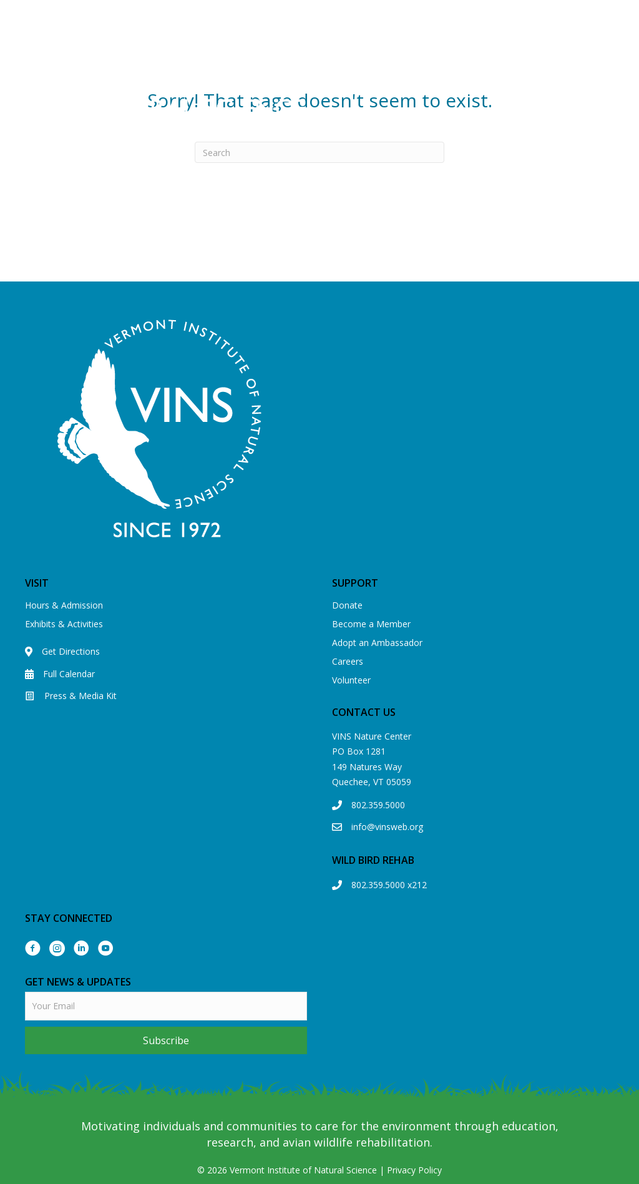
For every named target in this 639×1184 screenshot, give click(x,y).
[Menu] (473, 88)
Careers (347, 661)
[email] (166, 1006)
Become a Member (371, 624)
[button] (166, 1040)
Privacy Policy (414, 1170)
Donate (347, 605)
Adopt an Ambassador (377, 642)
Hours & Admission (64, 605)
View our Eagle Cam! (430, 16)
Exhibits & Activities (64, 624)
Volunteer (351, 680)
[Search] (319, 152)
